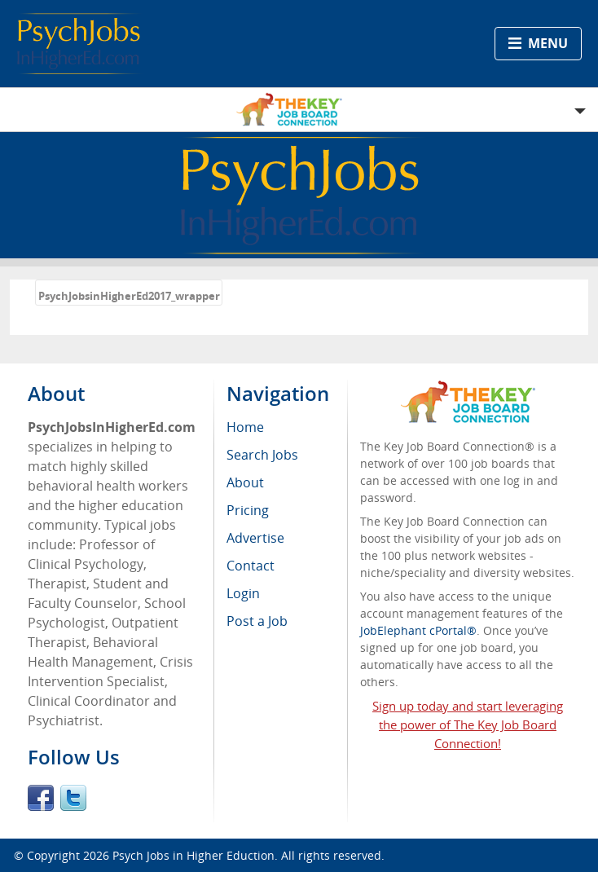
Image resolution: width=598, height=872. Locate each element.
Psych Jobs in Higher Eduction (193, 855)
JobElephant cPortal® (418, 630)
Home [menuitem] (245, 427)
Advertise (255, 538)
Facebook (41, 798)
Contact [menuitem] (250, 566)
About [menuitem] (245, 482)
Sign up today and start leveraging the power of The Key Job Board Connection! (467, 724)
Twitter (73, 798)
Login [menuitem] (243, 593)
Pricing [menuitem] (247, 510)
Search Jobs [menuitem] (262, 455)
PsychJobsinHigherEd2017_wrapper (129, 295)
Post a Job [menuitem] (257, 621)
